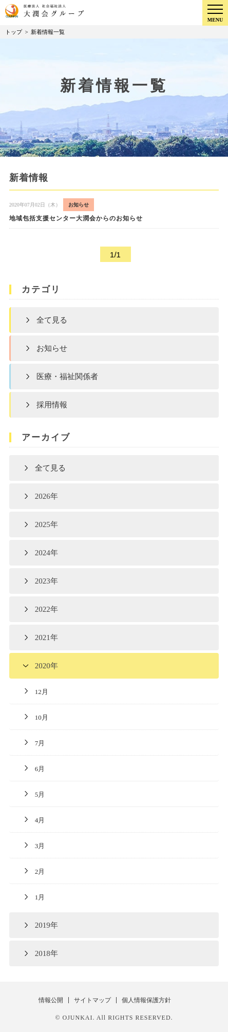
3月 (40, 846)
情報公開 (51, 1000)
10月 (41, 717)
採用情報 (51, 405)
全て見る (51, 320)
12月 (41, 692)
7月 (40, 743)
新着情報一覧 (48, 32)
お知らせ (51, 348)
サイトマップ (92, 1000)
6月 (40, 769)
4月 (40, 820)
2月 (40, 871)
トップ (13, 32)
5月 (40, 794)
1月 (40, 897)
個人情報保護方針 (146, 1000)
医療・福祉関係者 (67, 376)
